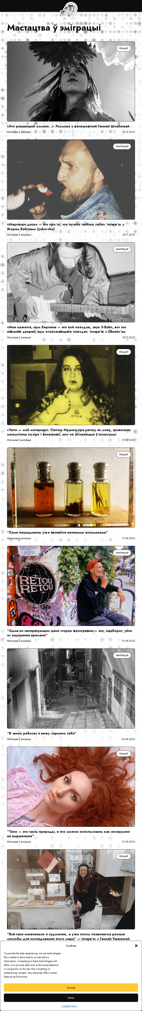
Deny (71, 997)
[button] (136, 946)
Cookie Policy (69, 1006)
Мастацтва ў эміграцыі (19, 132)
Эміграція (122, 146)
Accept (71, 987)
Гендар (123, 48)
